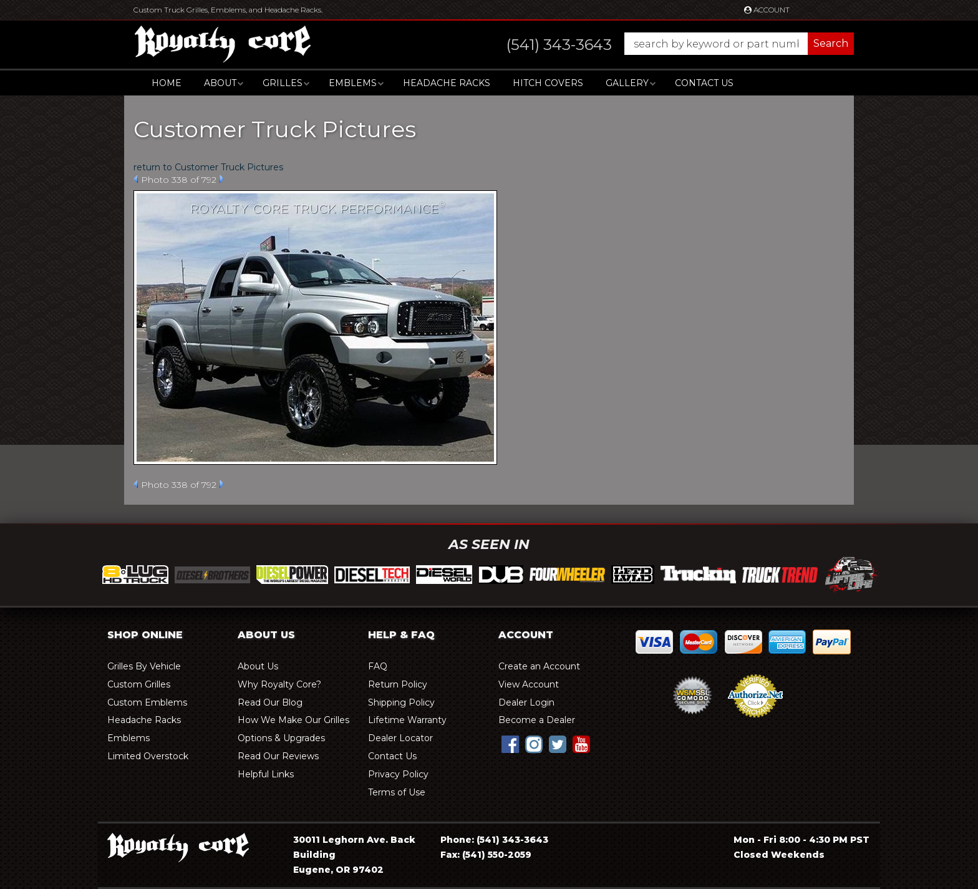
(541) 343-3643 (512, 839)
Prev (135, 179)
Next (222, 179)
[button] (668, 43)
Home (167, 83)
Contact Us (704, 83)
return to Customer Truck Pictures (208, 167)
